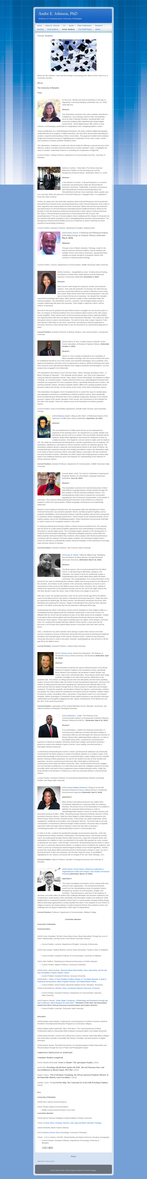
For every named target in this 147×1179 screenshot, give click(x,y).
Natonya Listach (64, 416)
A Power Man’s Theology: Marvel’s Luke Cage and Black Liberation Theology (72, 1123)
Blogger (93, 1170)
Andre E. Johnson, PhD (57, 13)
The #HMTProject (85, 29)
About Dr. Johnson (52, 26)
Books (71, 26)
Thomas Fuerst (66, 653)
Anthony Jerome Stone (51, 1132)
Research (98, 26)
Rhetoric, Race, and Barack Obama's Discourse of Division (77, 988)
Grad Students (52, 29)
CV (64, 26)
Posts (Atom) (50, 1161)
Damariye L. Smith (75, 716)
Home (39, 26)
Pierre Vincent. (73, 233)
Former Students (68, 29)
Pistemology (81, 1000)
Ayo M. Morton (72, 555)
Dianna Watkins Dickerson (78, 787)
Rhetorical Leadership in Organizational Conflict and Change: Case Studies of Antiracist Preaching (85, 871)
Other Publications (84, 26)
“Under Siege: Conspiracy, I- (66, 1000)
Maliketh (80, 1170)
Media (97, 29)
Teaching (40, 29)
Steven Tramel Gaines (76, 869)
